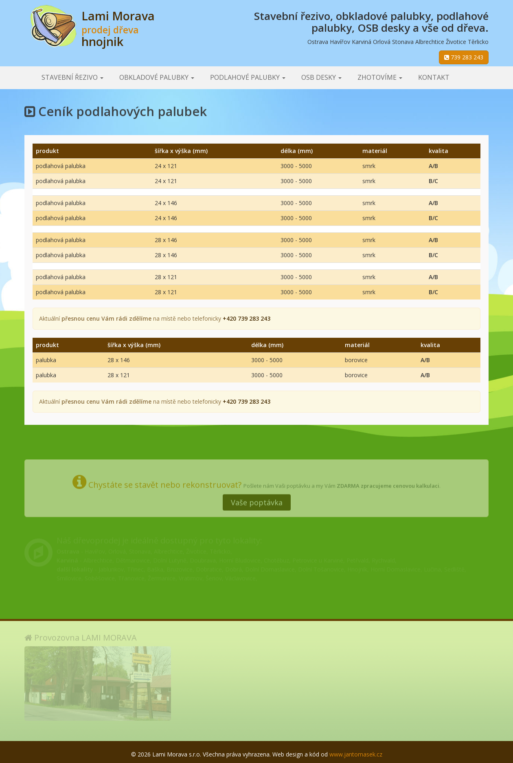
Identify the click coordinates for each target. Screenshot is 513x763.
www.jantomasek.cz (355, 754)
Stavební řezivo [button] (72, 77)
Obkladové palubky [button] (156, 77)
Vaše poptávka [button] (257, 499)
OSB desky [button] (321, 77)
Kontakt (433, 77)
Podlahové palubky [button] (247, 77)
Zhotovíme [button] (379, 77)
